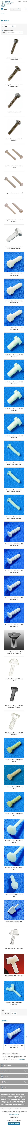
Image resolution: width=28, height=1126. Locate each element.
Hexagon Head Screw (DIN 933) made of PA (14, 814)
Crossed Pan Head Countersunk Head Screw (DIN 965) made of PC (14, 247)
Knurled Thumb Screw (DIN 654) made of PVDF (14, 841)
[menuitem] (20, 1)
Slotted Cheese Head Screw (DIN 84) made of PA (14, 436)
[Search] (18, 9)
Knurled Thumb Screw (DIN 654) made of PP (14, 868)
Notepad (25, 1)
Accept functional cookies (14, 1120)
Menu (4, 9)
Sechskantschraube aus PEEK (14, 112)
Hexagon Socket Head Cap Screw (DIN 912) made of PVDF (14, 274)
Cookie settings (14, 1117)
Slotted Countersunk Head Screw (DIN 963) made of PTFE (14, 544)
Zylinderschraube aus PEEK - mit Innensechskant (14, 58)
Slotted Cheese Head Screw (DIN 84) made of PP (14, 409)
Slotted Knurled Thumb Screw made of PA (14, 895)
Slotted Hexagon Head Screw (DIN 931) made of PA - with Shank (14, 706)
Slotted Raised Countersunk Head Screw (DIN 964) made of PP (14, 490)
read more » (22, 1059)
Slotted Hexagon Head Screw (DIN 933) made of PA (14, 733)
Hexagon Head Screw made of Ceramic (14, 193)
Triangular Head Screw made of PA (14, 921)
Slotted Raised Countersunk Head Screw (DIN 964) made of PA (14, 517)
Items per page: (5, 1013)
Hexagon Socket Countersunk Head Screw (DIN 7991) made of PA (14, 652)
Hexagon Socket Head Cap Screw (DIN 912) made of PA (14, 328)
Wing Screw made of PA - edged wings (14, 975)
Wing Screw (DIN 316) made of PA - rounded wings (14, 1003)
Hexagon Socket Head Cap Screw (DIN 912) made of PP (14, 301)
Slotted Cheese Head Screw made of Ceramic (14, 166)
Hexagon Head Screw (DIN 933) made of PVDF (14, 760)
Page (2, 1010)
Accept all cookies (14, 1123)
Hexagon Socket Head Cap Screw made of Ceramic (14, 220)
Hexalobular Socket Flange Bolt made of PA (14, 679)
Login (19, 1)
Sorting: (3, 32)
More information (14, 1114)
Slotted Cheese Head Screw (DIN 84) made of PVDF (14, 382)
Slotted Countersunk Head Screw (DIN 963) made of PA (14, 625)
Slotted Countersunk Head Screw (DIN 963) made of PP (14, 598)
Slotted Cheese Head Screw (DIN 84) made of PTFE (14, 355)
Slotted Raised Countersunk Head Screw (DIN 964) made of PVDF (14, 463)
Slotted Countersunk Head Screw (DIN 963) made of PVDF (14, 571)
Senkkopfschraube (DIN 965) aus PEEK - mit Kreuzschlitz (14, 85)
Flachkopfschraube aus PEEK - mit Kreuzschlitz (14, 139)
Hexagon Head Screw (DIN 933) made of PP (14, 787)
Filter (4, 26)
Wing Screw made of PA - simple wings (14, 948)
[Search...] (15, 9)
